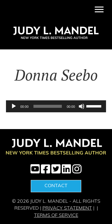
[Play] (14, 106)
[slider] (47, 106)
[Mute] (82, 106)
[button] (35, 169)
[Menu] (99, 9)
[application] (56, 106)
